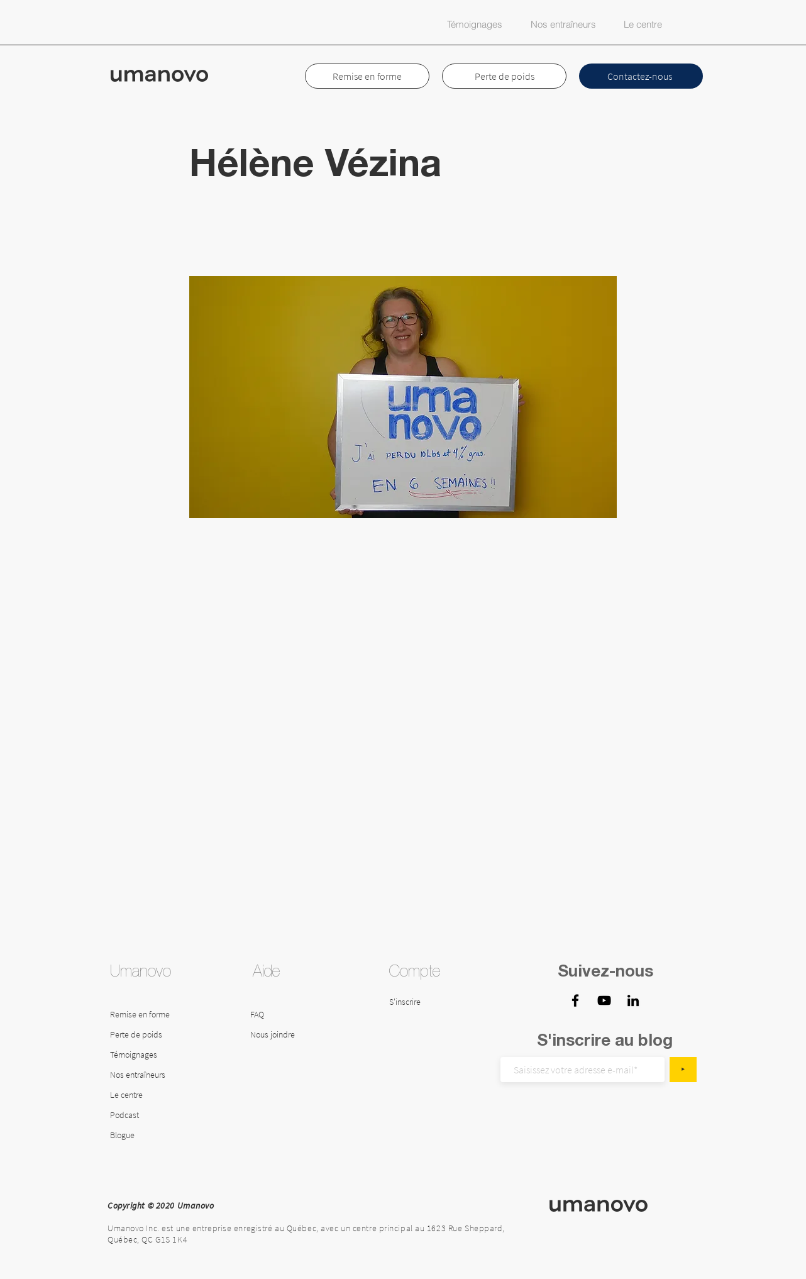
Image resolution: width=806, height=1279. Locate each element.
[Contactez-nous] (641, 76)
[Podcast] (143, 1115)
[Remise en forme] (142, 1015)
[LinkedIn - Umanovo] (633, 1000)
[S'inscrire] (421, 1002)
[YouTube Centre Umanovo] (604, 1000)
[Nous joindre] (283, 1035)
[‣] (683, 1069)
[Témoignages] (142, 1055)
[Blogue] (143, 1136)
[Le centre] (168, 1095)
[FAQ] (277, 1015)
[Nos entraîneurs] (142, 1075)
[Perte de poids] (142, 1035)
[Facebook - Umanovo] (575, 1000)
